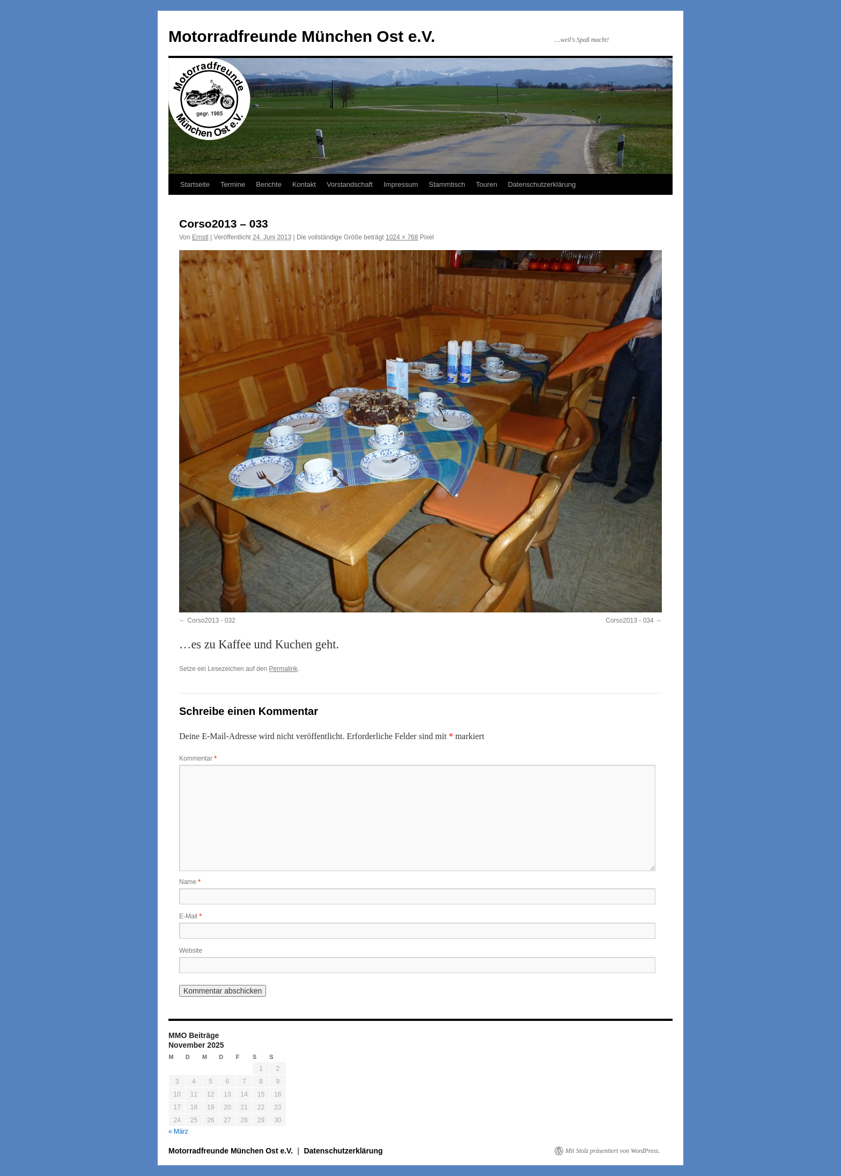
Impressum (400, 184)
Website (190, 950)
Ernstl (200, 237)
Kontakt (304, 184)
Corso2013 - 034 (629, 620)
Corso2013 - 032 (211, 620)
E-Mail (190, 916)
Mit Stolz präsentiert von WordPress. (612, 1151)
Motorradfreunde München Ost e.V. (301, 36)
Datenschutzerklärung (542, 184)
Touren (486, 184)
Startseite (195, 184)
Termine (232, 184)
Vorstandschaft (350, 184)
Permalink (283, 669)
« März (178, 1131)
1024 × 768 (402, 237)
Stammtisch (447, 184)
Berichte (269, 184)
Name (190, 882)
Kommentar (198, 758)
